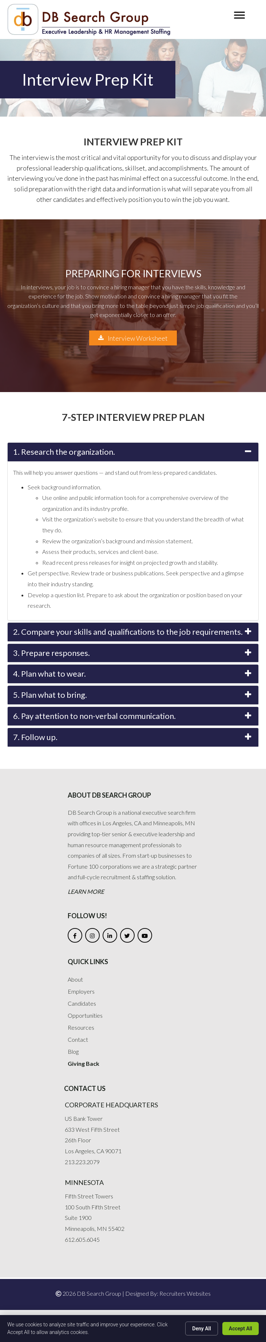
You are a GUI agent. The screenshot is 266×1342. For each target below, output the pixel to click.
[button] (239, 15)
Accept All (240, 1328)
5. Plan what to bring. (50, 695)
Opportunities (85, 1015)
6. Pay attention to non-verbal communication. (94, 716)
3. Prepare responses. (51, 653)
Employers (81, 991)
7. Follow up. (35, 737)
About (75, 979)
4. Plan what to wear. (49, 673)
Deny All (201, 1328)
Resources (81, 1027)
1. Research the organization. (64, 452)
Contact (78, 1039)
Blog (73, 1051)
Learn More (86, 891)
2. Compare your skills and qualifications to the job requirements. (128, 632)
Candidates (82, 1003)
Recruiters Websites (185, 1293)
